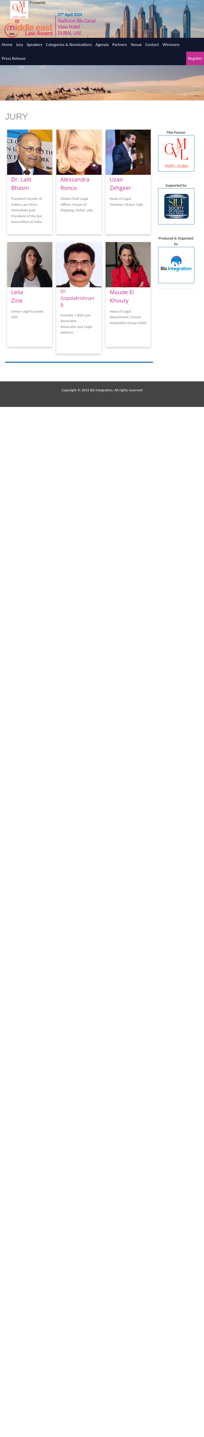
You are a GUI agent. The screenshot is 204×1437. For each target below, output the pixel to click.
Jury (19, 44)
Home (7, 44)
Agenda (102, 44)
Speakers (34, 44)
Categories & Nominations (69, 44)
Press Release (14, 58)
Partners (119, 44)
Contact (152, 44)
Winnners (171, 44)
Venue (136, 44)
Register (195, 58)
